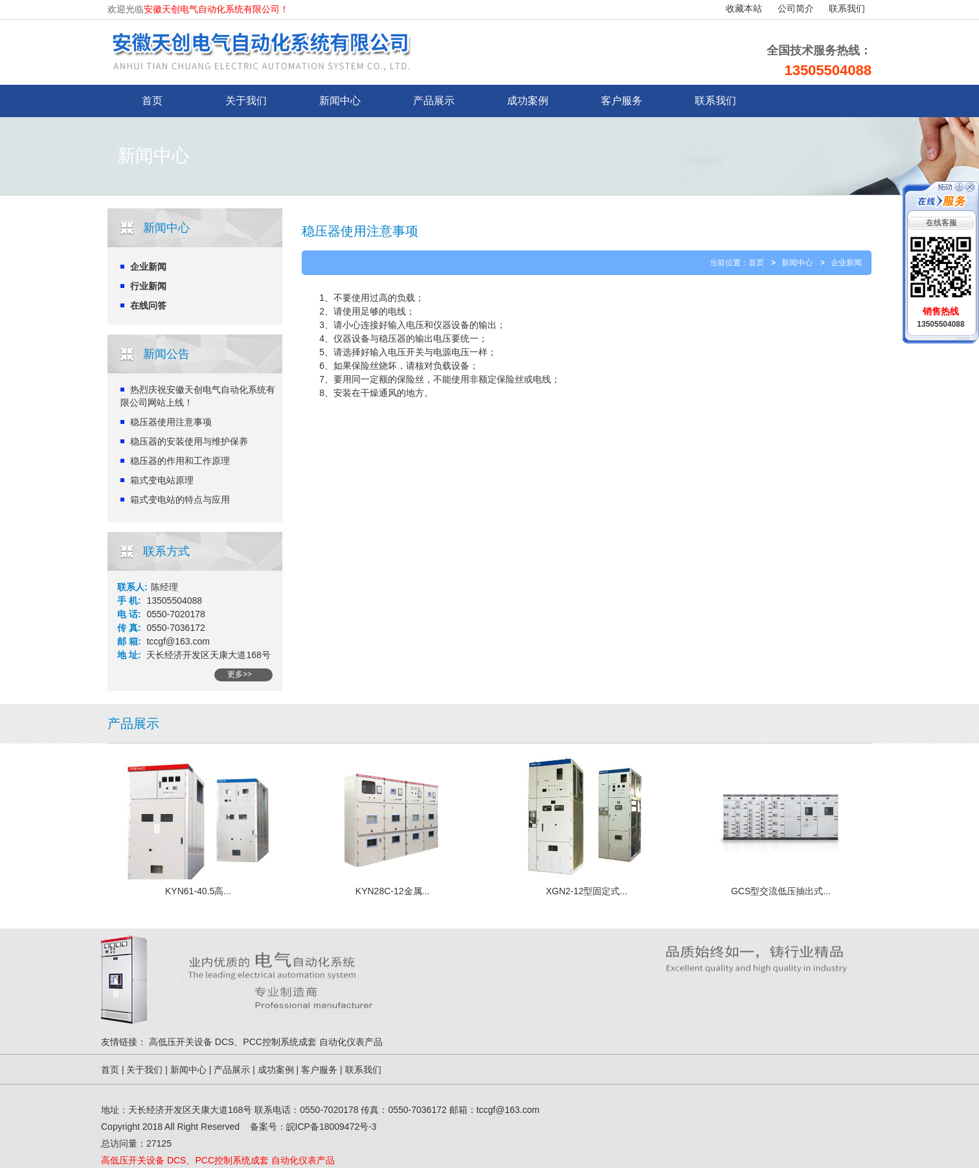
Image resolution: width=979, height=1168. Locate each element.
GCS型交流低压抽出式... (781, 891)
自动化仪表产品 (351, 1042)
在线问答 (148, 305)
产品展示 (434, 100)
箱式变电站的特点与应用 (180, 499)
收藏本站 (744, 9)
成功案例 (527, 100)
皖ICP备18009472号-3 (331, 1126)
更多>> (239, 674)
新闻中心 (340, 100)
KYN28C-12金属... (392, 891)
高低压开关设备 (180, 1042)
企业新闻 (148, 266)
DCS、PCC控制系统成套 (266, 1042)
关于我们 (246, 100)
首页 (756, 262)
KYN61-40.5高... (198, 891)
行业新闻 (148, 286)
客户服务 (621, 100)
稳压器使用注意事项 (171, 422)
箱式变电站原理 (162, 480)
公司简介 (796, 9)
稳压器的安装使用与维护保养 (189, 441)
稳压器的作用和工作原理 (180, 461)
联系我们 (847, 9)
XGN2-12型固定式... (586, 891)
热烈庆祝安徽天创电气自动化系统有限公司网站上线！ (197, 396)
